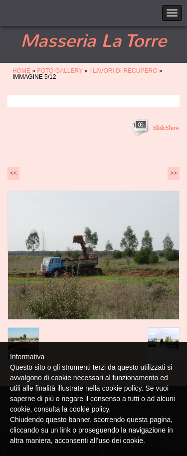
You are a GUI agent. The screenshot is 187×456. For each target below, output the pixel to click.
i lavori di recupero (123, 70)
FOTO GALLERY (59, 70)
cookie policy (89, 409)
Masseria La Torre (93, 41)
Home (21, 70)
